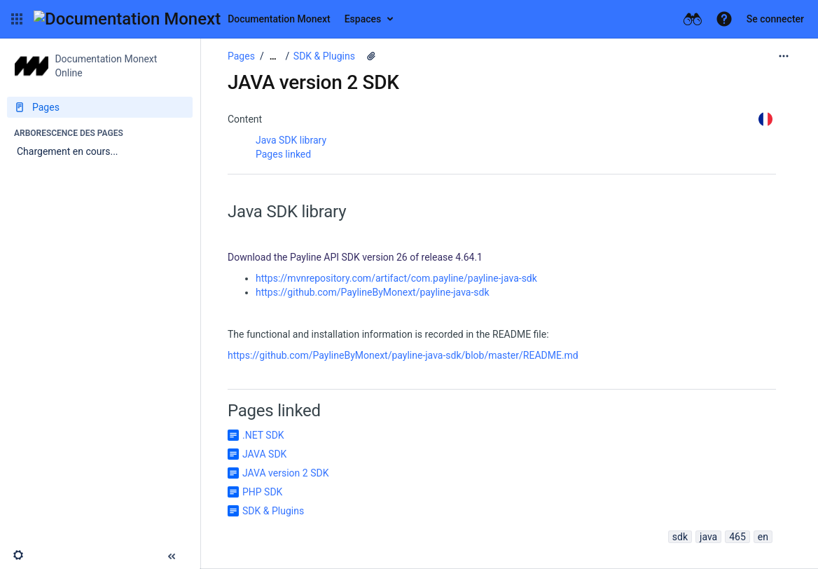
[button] (17, 19)
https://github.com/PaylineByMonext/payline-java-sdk (373, 292)
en (763, 536)
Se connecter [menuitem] (775, 19)
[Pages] (100, 107)
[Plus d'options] (783, 56)
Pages (241, 56)
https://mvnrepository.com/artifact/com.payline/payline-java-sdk (396, 278)
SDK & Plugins (324, 56)
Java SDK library (291, 140)
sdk (680, 536)
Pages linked (283, 154)
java (708, 536)
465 (737, 536)
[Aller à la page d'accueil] (182, 19)
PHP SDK (262, 492)
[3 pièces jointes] (371, 56)
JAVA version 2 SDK (285, 473)
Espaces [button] (363, 19)
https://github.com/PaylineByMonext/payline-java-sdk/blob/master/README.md (403, 355)
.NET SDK (263, 435)
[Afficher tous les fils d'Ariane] (273, 56)
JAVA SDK (264, 454)
